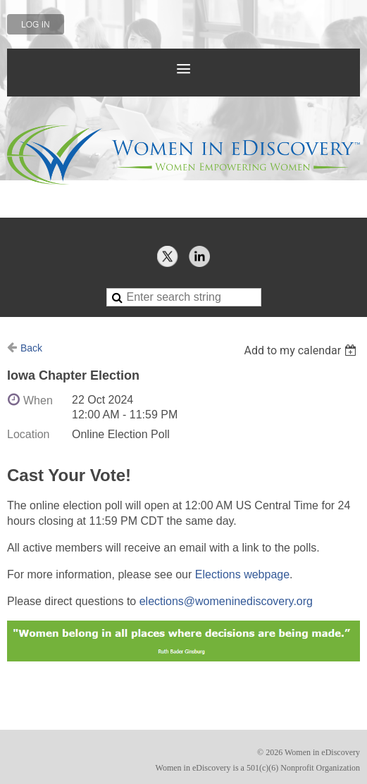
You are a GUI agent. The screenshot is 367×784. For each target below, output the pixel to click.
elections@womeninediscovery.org (226, 601)
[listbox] (302, 350)
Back (31, 348)
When (38, 400)
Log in (35, 25)
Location (28, 434)
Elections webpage (242, 574)
